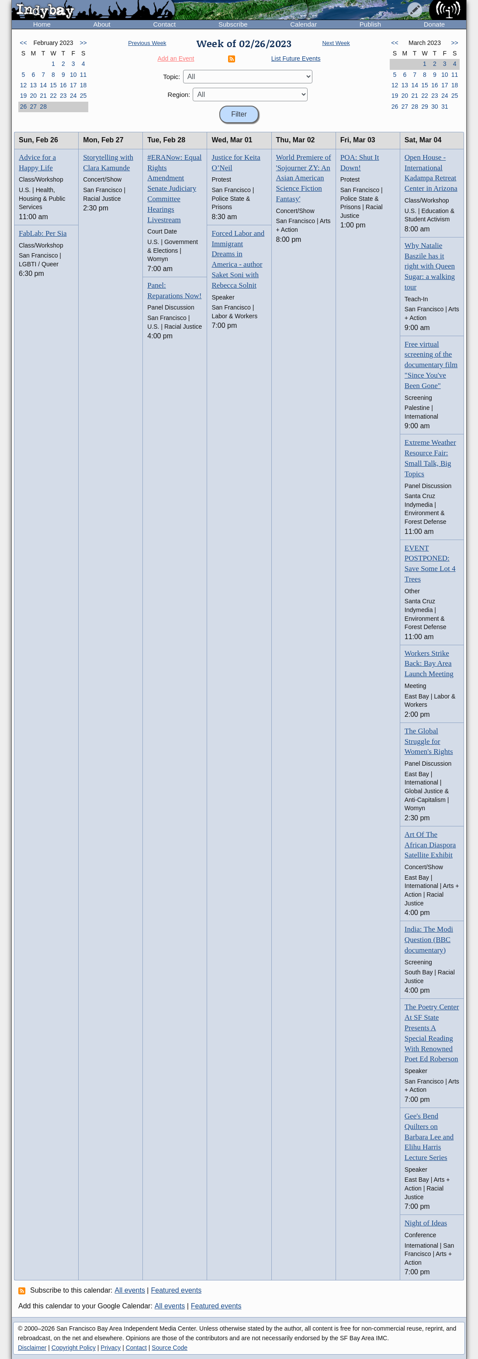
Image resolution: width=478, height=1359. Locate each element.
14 (43, 85)
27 (33, 106)
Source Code (169, 1347)
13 (33, 85)
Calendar (303, 24)
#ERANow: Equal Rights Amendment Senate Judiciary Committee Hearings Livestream (174, 188)
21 (43, 95)
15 (53, 85)
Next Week (336, 43)
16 (63, 85)
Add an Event (175, 58)
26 (23, 106)
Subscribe (233, 24)
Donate (434, 24)
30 (434, 106)
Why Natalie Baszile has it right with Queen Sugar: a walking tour (430, 266)
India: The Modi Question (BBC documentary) (429, 939)
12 (23, 85)
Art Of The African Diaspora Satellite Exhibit (430, 845)
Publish (370, 24)
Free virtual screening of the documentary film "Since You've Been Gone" (431, 365)
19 (23, 95)
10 (73, 74)
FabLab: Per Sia (43, 233)
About (102, 24)
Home (42, 24)
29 (424, 106)
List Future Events (296, 58)
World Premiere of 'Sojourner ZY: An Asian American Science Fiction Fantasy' (303, 178)
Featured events (176, 1290)
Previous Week (147, 43)
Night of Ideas (426, 1223)
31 (444, 106)
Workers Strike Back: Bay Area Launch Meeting (429, 663)
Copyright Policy (74, 1347)
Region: (179, 94)
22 (53, 95)
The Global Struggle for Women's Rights (429, 741)
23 (63, 95)
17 (73, 85)
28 (43, 106)
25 (83, 95)
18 (83, 85)
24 (73, 95)
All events (130, 1290)
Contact (164, 24)
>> (83, 42)
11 (83, 74)
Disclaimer (32, 1347)
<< (23, 42)
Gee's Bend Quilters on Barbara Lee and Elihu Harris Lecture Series (429, 1137)
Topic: (171, 76)
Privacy (110, 1347)
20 (33, 95)
